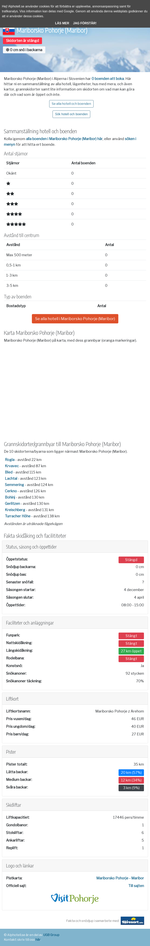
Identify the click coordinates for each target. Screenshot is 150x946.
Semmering (14, 485)
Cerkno (11, 491)
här (37, 939)
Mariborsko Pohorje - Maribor (120, 878)
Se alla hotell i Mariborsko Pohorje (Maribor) (75, 318)
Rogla (9, 460)
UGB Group (51, 935)
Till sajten (136, 886)
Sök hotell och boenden (71, 114)
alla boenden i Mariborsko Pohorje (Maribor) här (64, 139)
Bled (8, 472)
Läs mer (62, 23)
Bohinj (10, 497)
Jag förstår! (84, 23)
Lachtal (11, 478)
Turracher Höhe (17, 516)
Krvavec (12, 466)
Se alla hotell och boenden (71, 104)
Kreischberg (15, 510)
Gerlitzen (12, 504)
